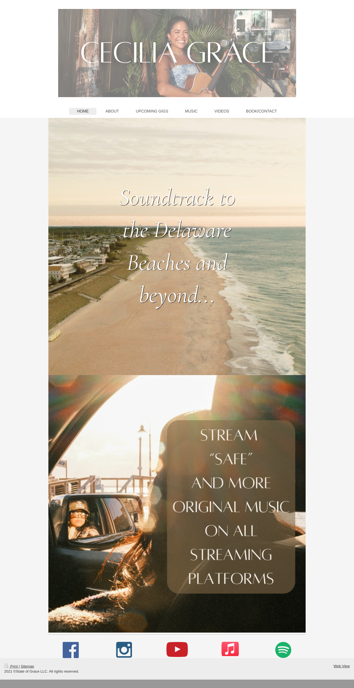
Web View (342, 666)
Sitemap (27, 666)
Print (11, 666)
